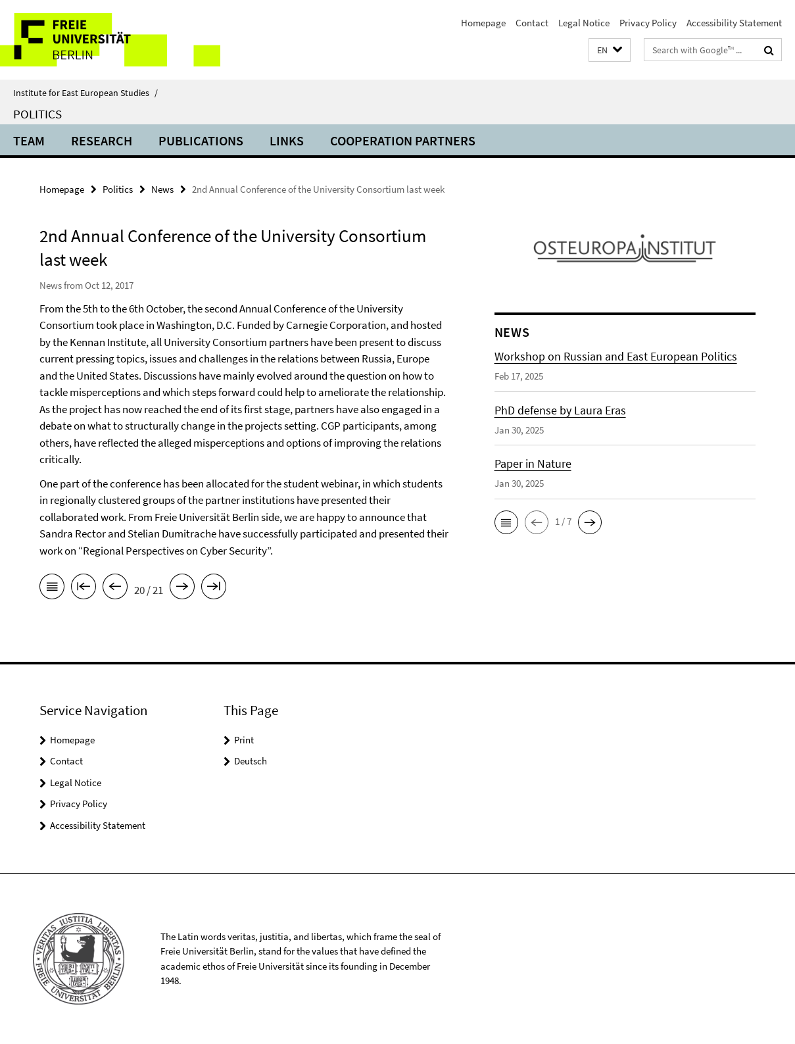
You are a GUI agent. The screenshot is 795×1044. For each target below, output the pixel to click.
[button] (610, 50)
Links (287, 140)
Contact (532, 22)
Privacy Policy (648, 22)
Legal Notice (584, 22)
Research (101, 140)
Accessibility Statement (734, 22)
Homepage (483, 22)
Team (29, 140)
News (162, 189)
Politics (37, 114)
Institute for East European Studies (85, 92)
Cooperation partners (402, 140)
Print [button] (244, 739)
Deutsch (250, 761)
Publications (200, 140)
